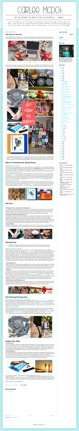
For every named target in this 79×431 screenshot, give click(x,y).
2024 (61, 70)
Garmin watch (43, 375)
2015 (61, 145)
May (62, 133)
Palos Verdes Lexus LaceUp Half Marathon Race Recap (67, 97)
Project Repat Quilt (12, 180)
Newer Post (8, 415)
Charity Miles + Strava (65, 94)
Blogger (44, 424)
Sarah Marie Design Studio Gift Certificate (17, 299)
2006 (61, 159)
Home (30, 415)
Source (30, 61)
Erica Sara (49, 309)
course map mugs (39, 178)
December (63, 81)
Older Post (52, 415)
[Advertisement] (30, 403)
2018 (61, 80)
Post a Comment (10, 391)
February (63, 138)
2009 (61, 154)
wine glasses (21, 305)
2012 (61, 149)
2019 (61, 78)
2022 (61, 73)
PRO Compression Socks (13, 248)
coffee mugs (41, 305)
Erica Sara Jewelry (12, 306)
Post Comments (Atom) (15, 417)
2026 (61, 67)
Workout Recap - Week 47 (66, 92)
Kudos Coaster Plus (12, 165)
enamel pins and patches (34, 305)
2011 (61, 151)
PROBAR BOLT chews (32, 273)
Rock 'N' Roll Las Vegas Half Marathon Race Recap (66, 102)
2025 (61, 68)
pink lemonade (44, 274)
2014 (61, 146)
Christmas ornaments (31, 178)
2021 (61, 75)
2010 (61, 153)
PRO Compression (30, 251)
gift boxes (24, 185)
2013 (61, 148)
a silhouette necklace (17, 312)
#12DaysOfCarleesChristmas (66, 86)
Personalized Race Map (13, 172)
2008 (61, 156)
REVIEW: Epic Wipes (65, 87)
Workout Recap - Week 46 (66, 98)
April (62, 134)
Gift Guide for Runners (65, 91)
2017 (61, 141)
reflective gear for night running (21, 376)
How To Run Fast (64, 115)
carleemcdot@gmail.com (63, 39)
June (62, 131)
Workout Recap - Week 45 (66, 109)
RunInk (13, 175)
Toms (50, 265)
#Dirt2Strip (63, 111)
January (62, 139)
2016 (61, 143)
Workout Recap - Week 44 (66, 118)
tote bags (47, 305)
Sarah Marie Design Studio (42, 300)
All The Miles (42, 302)
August (62, 128)
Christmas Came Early (65, 89)
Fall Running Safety (64, 117)
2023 (61, 72)
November (63, 83)
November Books (64, 84)
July (62, 130)
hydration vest (49, 375)
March (62, 136)
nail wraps (26, 305)
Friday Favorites (64, 100)
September (63, 126)
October (62, 125)
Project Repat (31, 184)
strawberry (51, 274)
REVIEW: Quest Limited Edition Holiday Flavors (67, 114)
